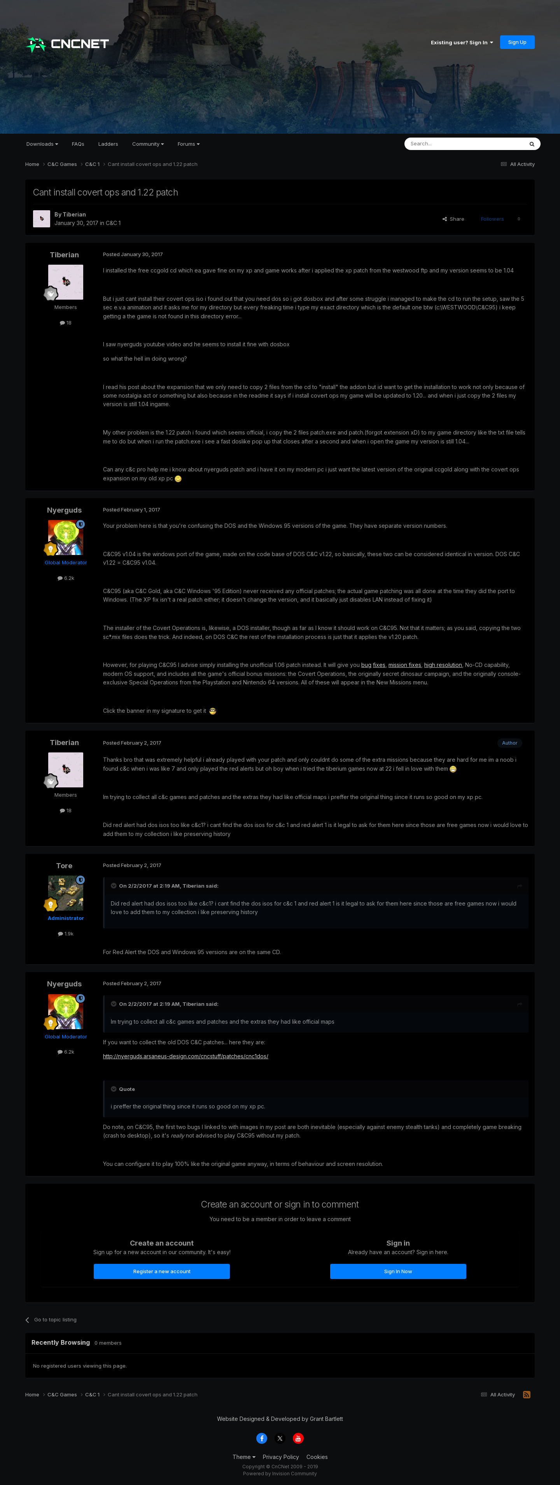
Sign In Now (398, 1271)
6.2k (66, 578)
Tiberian (74, 214)
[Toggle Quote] (114, 886)
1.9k (66, 933)
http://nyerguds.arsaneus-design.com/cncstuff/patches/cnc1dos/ (185, 1056)
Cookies (317, 1457)
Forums (189, 144)
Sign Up (517, 42)
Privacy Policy (281, 1457)
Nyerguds (64, 510)
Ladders (108, 144)
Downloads (42, 144)
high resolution (443, 664)
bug (366, 664)
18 (66, 322)
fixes (379, 664)
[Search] (444, 144)
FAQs (78, 144)
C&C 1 (113, 223)
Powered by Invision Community (280, 1473)
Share (453, 219)
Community (148, 144)
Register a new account (162, 1271)
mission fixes (404, 664)
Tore (64, 866)
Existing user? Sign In (462, 42)
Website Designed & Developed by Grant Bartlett (280, 1418)
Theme (244, 1457)
